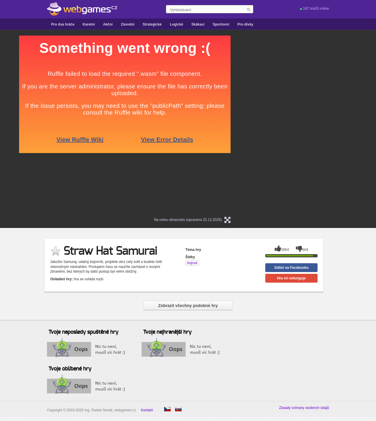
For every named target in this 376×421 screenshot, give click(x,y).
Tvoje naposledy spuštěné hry (83, 332)
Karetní (89, 24)
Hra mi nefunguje (291, 278)
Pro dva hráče (62, 24)
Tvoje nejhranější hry (167, 332)
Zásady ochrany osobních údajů (304, 408)
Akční (108, 24)
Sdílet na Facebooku (291, 268)
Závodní (127, 24)
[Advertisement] (313, 124)
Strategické (152, 24)
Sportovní (221, 24)
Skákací (197, 24)
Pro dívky (245, 24)
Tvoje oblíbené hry (69, 369)
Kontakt (147, 410)
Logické (176, 24)
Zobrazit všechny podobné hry (188, 305)
